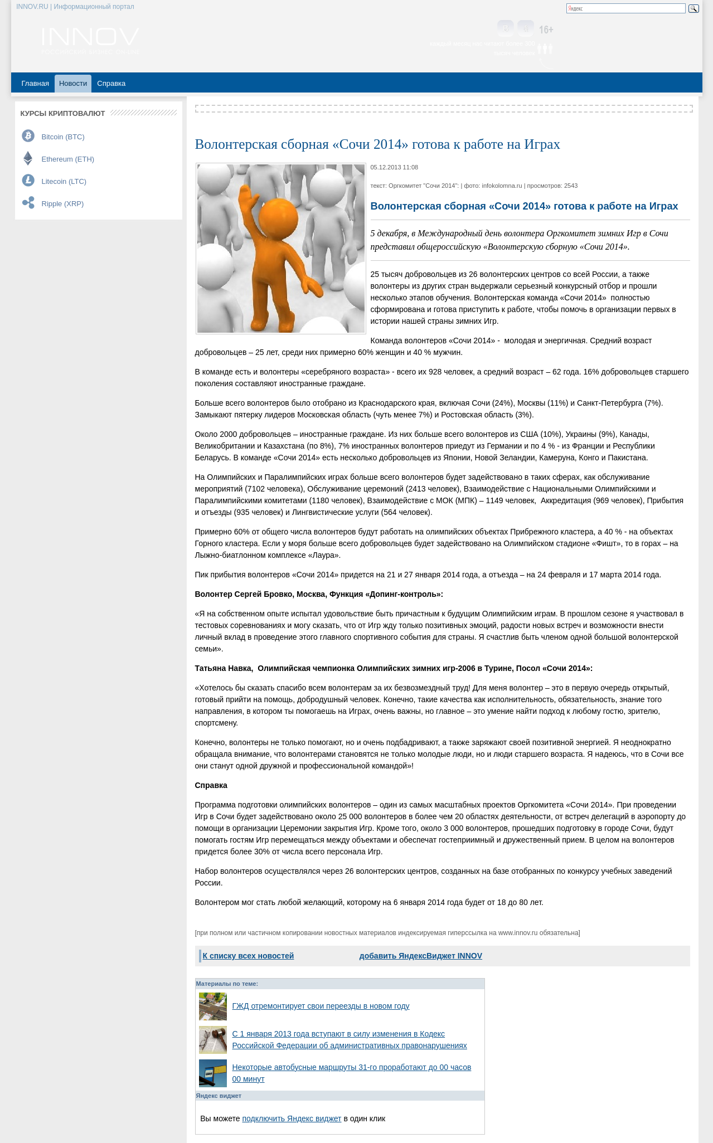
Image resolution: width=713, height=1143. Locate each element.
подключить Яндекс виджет (291, 1118)
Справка (111, 83)
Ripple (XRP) (63, 204)
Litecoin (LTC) (64, 181)
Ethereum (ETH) (68, 159)
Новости (73, 83)
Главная (35, 83)
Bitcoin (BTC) (63, 137)
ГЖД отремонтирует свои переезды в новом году (321, 1005)
